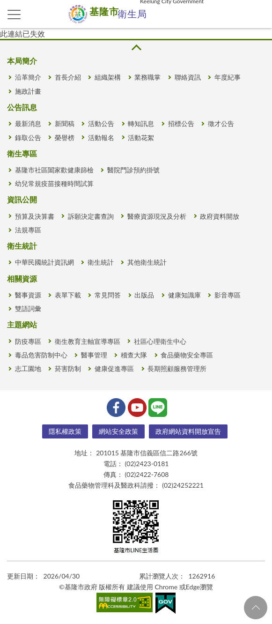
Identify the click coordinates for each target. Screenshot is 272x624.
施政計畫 (28, 91)
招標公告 (181, 123)
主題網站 (22, 324)
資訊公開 (22, 199)
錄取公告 (28, 137)
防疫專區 (28, 341)
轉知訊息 (141, 123)
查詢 (258, 14)
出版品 (144, 295)
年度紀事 (227, 77)
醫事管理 (94, 355)
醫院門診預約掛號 (133, 170)
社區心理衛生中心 (160, 341)
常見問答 (108, 295)
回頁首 (255, 607)
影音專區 (227, 295)
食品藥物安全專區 (187, 355)
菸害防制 (68, 368)
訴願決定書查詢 (91, 216)
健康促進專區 (114, 368)
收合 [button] (136, 47)
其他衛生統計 (147, 262)
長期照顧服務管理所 (176, 368)
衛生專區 (22, 153)
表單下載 (68, 295)
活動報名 (101, 137)
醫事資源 (28, 295)
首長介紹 (68, 77)
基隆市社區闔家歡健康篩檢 (54, 170)
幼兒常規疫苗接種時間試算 (54, 183)
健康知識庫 (184, 295)
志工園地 (28, 368)
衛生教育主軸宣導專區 (87, 341)
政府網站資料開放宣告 (188, 431)
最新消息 (28, 123)
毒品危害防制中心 (41, 355)
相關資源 (22, 278)
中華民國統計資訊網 (44, 262)
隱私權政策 (65, 431)
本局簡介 (22, 60)
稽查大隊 (134, 355)
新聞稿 (64, 123)
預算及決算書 (34, 216)
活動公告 (101, 123)
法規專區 (28, 230)
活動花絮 (141, 137)
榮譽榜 (64, 137)
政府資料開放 (219, 216)
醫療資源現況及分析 (156, 216)
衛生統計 (22, 245)
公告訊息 (22, 107)
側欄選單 (14, 14)
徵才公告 (221, 123)
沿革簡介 (28, 77)
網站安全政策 (118, 431)
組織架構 (108, 77)
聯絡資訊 (188, 77)
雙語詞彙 (28, 308)
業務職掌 (147, 77)
